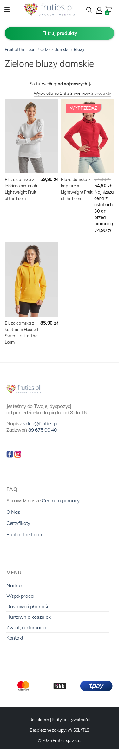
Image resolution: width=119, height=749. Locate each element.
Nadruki (15, 585)
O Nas (13, 512)
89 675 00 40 (42, 430)
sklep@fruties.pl (40, 423)
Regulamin (39, 719)
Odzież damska (55, 49)
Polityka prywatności (71, 719)
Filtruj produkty (59, 33)
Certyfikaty (18, 523)
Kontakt (14, 638)
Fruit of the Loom (20, 49)
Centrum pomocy (60, 500)
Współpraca (19, 596)
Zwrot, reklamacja (26, 627)
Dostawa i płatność (27, 606)
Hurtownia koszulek (28, 617)
